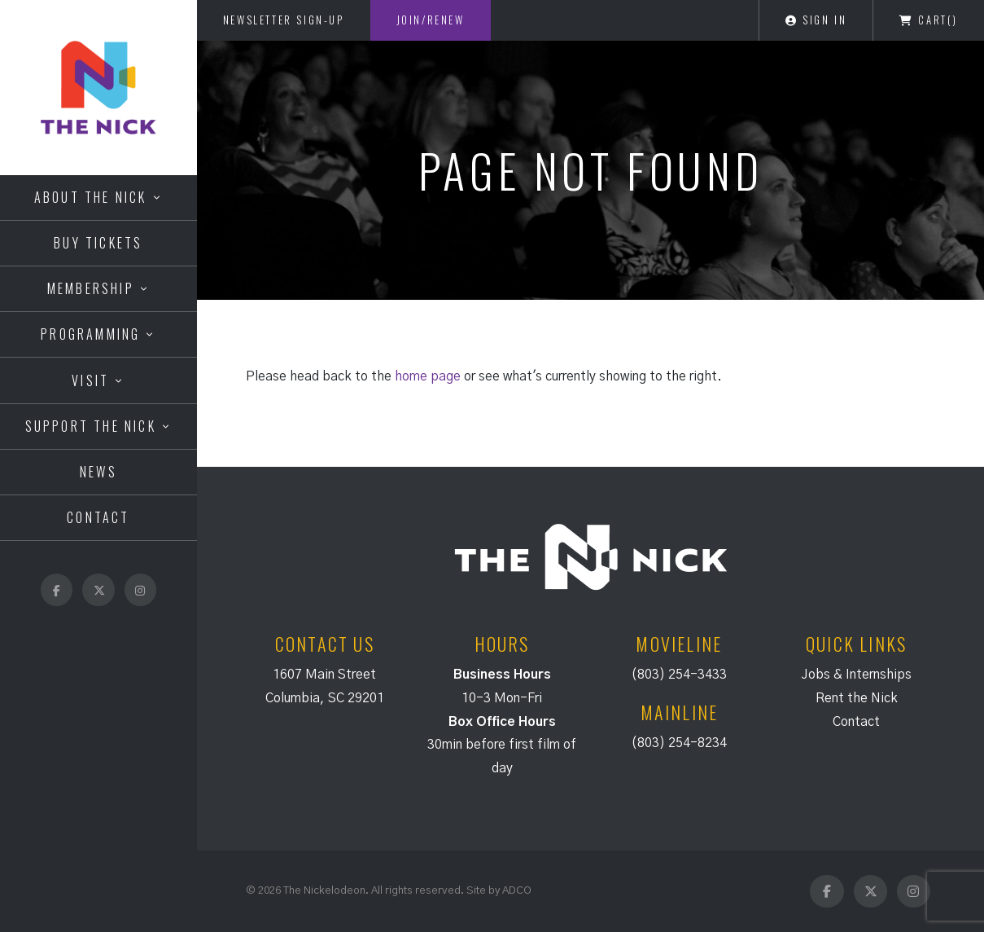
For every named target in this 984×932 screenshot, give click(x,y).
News (98, 471)
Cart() (928, 19)
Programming (90, 334)
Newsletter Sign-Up (283, 19)
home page (428, 376)
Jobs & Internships (857, 674)
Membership (90, 288)
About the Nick (90, 197)
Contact (98, 517)
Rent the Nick (857, 698)
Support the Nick (90, 426)
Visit (90, 380)
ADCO (516, 890)
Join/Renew (430, 19)
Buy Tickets (98, 243)
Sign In (815, 19)
